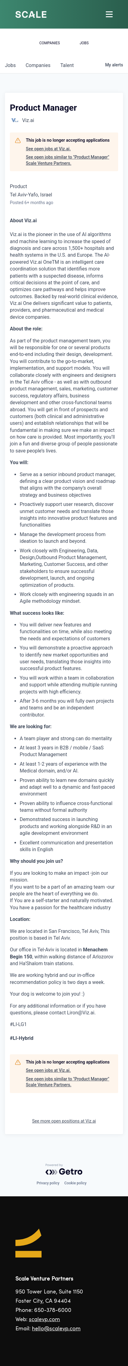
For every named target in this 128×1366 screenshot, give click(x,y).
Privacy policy (48, 1183)
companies (38, 65)
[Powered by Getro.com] (64, 1169)
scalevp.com (44, 1319)
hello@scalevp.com (56, 1329)
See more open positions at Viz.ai (64, 1121)
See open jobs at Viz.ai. (48, 148)
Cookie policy (75, 1183)
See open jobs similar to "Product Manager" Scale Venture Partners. (67, 160)
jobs (10, 65)
